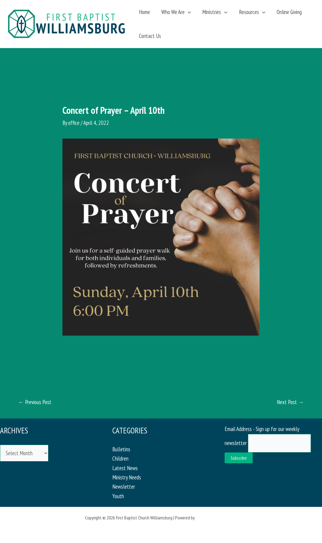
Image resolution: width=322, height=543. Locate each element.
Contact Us (150, 35)
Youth (118, 496)
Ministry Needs (126, 477)
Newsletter (123, 486)
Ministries (214, 12)
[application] (188, 12)
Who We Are (176, 12)
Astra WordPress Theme (216, 518)
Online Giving (289, 12)
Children (120, 458)
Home (144, 12)
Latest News (125, 468)
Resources (252, 12)
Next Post (290, 402)
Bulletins (121, 449)
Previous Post (34, 402)
